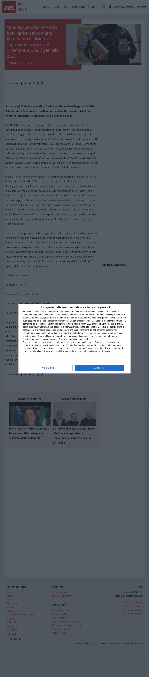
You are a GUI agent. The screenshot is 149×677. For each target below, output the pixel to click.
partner (43, 312)
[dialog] (74, 338)
